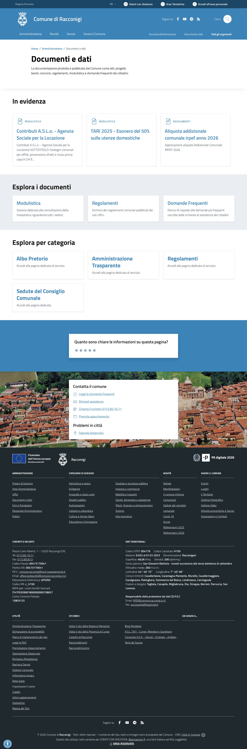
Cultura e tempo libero (81, 516)
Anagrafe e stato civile (82, 494)
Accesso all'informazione (162, 34)
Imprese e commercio (127, 489)
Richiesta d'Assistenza (25, 659)
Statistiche (18, 703)
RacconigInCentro (79, 648)
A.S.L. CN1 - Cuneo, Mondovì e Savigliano (148, 631)
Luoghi (205, 489)
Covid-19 (168, 516)
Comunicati (169, 500)
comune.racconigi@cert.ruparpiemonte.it (43, 572)
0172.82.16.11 (25, 555)
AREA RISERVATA (121, 743)
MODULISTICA (33, 121)
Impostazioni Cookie (23, 686)
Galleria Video (208, 505)
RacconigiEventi (78, 642)
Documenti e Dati (22, 500)
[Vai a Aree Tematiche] (173, 4)
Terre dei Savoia (134, 642)
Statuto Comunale (22, 670)
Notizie (167, 483)
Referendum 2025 (173, 527)
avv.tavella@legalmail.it (144, 605)
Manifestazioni (171, 489)
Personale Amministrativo (27, 511)
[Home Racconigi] (48, 19)
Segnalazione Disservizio (26, 653)
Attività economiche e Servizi (217, 511)
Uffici (15, 494)
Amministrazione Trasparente (29, 626)
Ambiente (74, 489)
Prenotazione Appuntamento (28, 648)
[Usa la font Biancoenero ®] (138, 4)
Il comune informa (173, 494)
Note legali (18, 681)
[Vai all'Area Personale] (210, 4)
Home (34, 48)
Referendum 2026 (173, 533)
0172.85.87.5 (25, 559)
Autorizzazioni (77, 505)
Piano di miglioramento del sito (29, 637)
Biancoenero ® (137, 739)
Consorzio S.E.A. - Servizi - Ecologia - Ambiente (152, 637)
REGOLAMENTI (181, 121)
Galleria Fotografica (212, 500)
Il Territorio (207, 494)
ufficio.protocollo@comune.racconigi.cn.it (43, 576)
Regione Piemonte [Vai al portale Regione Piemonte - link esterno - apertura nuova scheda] (24, 4)
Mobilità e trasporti (126, 494)
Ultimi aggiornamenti (24, 697)
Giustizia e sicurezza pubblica (131, 483)
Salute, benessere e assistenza (132, 500)
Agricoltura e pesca (80, 483)
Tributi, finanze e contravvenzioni (134, 505)
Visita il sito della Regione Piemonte (89, 626)
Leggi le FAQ (19, 642)
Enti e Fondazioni (22, 505)
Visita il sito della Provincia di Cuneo (89, 631)
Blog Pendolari (133, 626)
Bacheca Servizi (21, 664)
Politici (16, 516)
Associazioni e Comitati (214, 516)
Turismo (119, 511)
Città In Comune (191, 735)
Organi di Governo (22, 483)
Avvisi (166, 522)
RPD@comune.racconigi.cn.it (149, 600)
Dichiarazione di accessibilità (28, 631)
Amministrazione (52, 48)
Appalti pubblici (77, 500)
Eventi (204, 483)
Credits (16, 692)
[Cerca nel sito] (227, 19)
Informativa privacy (23, 675)
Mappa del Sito (20, 708)
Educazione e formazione (83, 522)
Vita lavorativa (123, 516)
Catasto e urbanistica (81, 511)
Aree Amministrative (24, 489)
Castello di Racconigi (80, 637)
